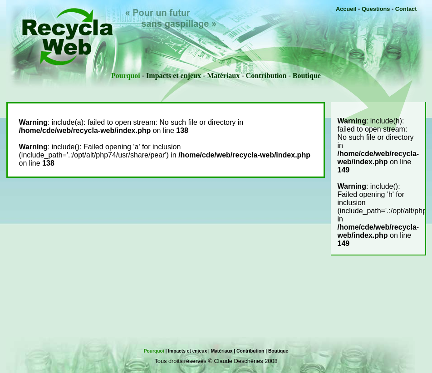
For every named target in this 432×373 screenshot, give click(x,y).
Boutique (307, 75)
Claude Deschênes (238, 361)
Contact (406, 8)
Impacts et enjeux (173, 75)
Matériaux (223, 75)
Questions (376, 8)
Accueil (346, 8)
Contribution (266, 75)
